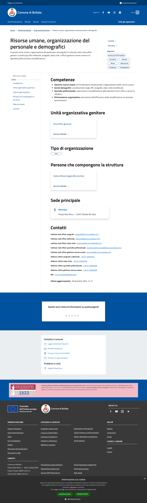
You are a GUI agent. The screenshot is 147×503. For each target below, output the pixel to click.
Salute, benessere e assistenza (85, 436)
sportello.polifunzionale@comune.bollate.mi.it (104, 247)
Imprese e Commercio (49, 436)
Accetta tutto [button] (64, 494)
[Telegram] (117, 12)
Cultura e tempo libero (49, 432)
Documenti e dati (14, 453)
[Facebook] (100, 12)
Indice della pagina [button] (19, 76)
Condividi (112, 41)
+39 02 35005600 (90, 265)
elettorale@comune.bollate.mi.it (88, 238)
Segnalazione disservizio (50, 468)
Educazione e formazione (83, 428)
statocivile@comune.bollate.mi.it (89, 243)
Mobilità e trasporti (48, 444)
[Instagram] (111, 12)
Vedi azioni (113, 45)
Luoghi (109, 447)
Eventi (109, 451)
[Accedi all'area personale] (128, 3)
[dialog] (73, 489)
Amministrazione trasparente (85, 464)
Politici (10, 444)
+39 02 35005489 (90, 270)
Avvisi (109, 436)
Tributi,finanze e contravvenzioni (86, 432)
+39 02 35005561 (88, 256)
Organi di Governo (14, 428)
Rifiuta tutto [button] (82, 494)
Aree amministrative (42, 30)
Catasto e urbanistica (49, 440)
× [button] (144, 478)
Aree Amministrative (16, 432)
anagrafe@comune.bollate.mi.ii (87, 234)
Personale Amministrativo (17, 448)
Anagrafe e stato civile (49, 428)
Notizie (109, 428)
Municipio (62, 209)
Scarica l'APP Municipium (50, 472)
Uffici (10, 436)
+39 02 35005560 (80, 261)
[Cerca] (136, 12)
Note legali (78, 472)
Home (12, 30)
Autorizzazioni (79, 440)
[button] (73, 499)
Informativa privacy (81, 468)
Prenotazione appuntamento (52, 464)
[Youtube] (105, 12)
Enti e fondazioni (14, 440)
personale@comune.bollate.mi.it (99, 252)
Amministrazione (24, 30)
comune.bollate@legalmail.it (66, 274)
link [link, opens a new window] (95, 489)
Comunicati (111, 432)
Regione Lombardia (15, 3)
